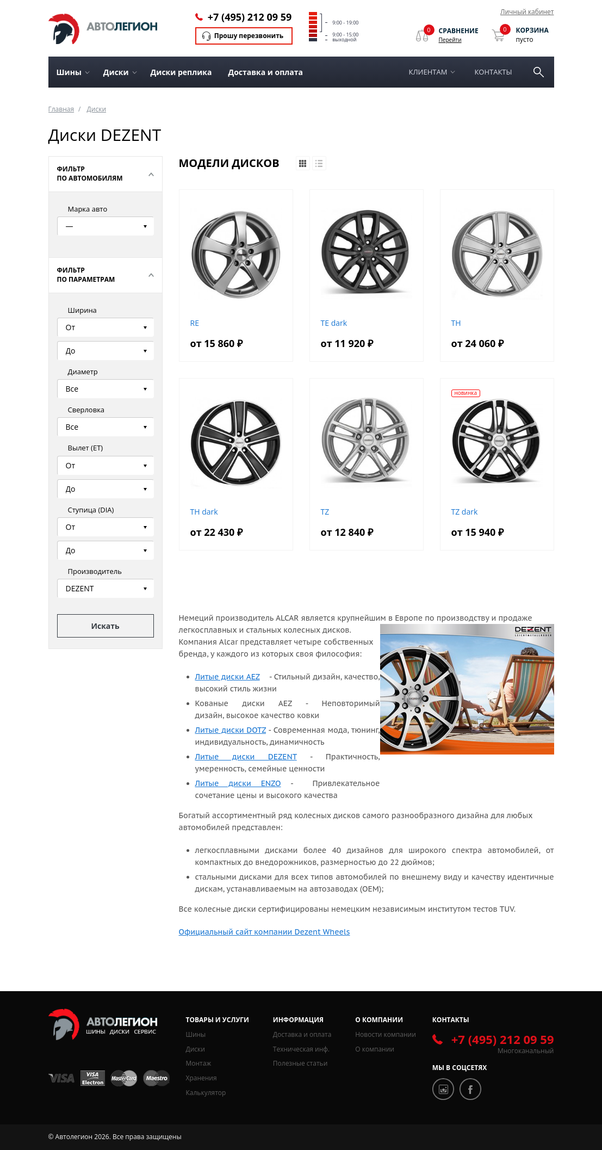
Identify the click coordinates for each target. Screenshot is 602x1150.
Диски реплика (181, 72)
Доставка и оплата (265, 72)
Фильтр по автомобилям (90, 173)
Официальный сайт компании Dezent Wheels (264, 932)
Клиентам (428, 72)
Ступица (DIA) (91, 510)
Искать (105, 626)
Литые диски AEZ (227, 677)
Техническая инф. (301, 1049)
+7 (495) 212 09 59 (249, 17)
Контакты (493, 72)
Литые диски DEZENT (246, 757)
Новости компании (385, 1034)
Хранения (201, 1078)
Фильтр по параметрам (86, 274)
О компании (374, 1049)
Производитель (95, 571)
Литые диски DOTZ (230, 730)
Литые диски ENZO (238, 783)
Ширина (82, 310)
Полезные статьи (300, 1063)
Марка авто (88, 209)
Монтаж (199, 1063)
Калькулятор (206, 1092)
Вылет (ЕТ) (85, 448)
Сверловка (86, 410)
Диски (96, 109)
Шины (196, 1034)
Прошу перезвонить (248, 35)
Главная (61, 109)
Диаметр (83, 371)
